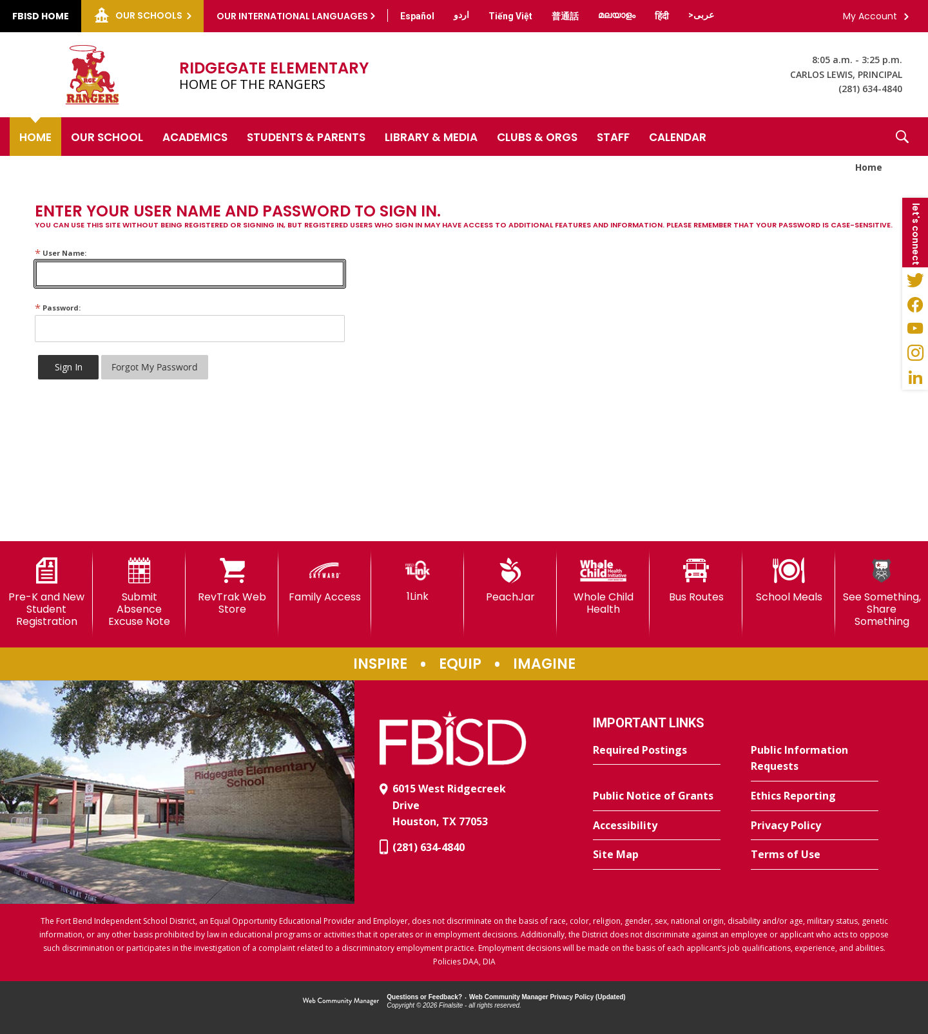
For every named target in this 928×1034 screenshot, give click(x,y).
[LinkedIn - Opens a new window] (915, 377)
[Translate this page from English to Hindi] (661, 16)
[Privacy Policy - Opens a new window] (814, 826)
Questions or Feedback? (424, 996)
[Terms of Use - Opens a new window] (814, 855)
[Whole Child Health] (603, 586)
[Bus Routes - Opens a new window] (696, 580)
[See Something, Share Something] (882, 593)
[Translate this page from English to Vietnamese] (510, 16)
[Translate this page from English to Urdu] (461, 14)
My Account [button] (870, 16)
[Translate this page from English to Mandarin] (565, 16)
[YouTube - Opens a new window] (915, 328)
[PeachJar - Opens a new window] (510, 580)
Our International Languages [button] (292, 16)
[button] (902, 136)
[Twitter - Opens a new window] (915, 279)
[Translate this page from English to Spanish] (417, 16)
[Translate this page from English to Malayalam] (617, 14)
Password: (58, 307)
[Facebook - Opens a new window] (915, 304)
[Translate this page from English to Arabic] (701, 14)
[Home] (35, 136)
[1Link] (418, 580)
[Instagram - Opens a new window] (915, 353)
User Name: (60, 253)
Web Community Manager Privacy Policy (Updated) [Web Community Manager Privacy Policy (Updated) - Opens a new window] (547, 996)
